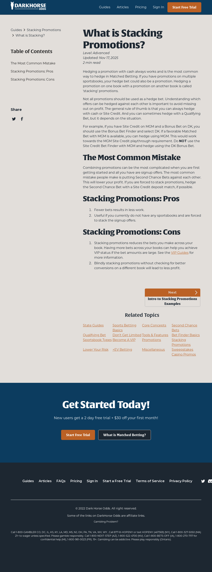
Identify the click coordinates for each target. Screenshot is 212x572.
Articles (123, 7)
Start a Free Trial (117, 481)
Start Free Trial (184, 7)
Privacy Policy (180, 481)
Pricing (140, 7)
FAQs (61, 481)
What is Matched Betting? (124, 435)
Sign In (158, 7)
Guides (28, 481)
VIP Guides (180, 253)
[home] (48, 7)
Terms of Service (150, 481)
